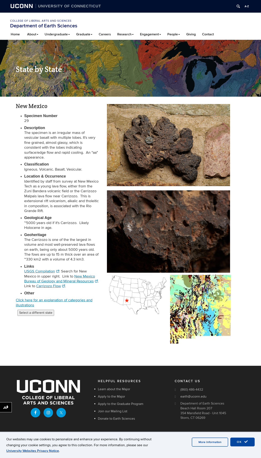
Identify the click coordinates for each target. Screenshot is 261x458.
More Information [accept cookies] (209, 442)
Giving (191, 34)
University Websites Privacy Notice (32, 451)
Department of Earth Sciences (43, 26)
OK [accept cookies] (242, 442)
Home (15, 34)
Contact (208, 34)
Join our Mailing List (112, 411)
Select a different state (35, 313)
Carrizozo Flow (50, 286)
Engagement (150, 34)
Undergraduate (57, 34)
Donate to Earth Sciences (116, 419)
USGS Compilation (41, 271)
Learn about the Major (114, 389)
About (32, 34)
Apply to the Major (111, 396)
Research (125, 34)
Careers (105, 34)
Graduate (84, 34)
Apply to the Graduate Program (120, 404)
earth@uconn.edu (193, 396)
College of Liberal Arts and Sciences (41, 21)
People (173, 34)
